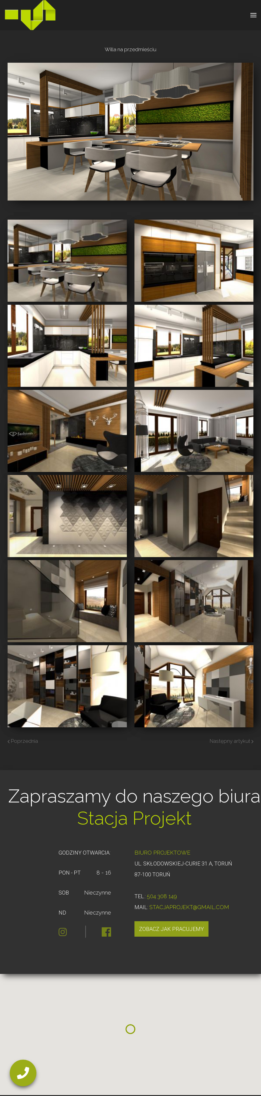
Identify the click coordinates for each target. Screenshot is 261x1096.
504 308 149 (162, 896)
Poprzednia (23, 741)
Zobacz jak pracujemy (171, 929)
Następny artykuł (231, 741)
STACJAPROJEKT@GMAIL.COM (189, 907)
